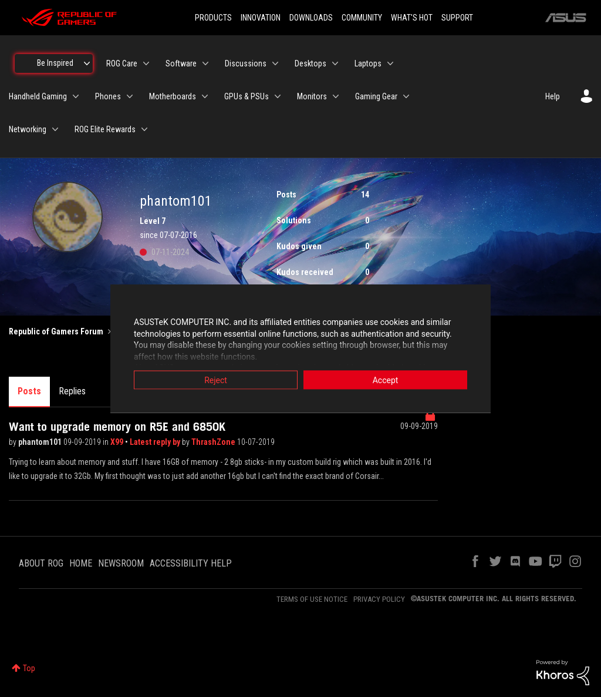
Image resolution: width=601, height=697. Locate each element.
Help (552, 96)
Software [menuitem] (181, 63)
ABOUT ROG (41, 563)
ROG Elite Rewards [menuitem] (105, 129)
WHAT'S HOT (412, 17)
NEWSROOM (121, 563)
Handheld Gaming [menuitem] (38, 96)
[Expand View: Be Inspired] (87, 63)
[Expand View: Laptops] (390, 63)
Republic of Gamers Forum (56, 331)
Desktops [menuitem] (310, 63)
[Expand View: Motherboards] (205, 96)
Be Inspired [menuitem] (55, 63)
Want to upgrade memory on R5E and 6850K (117, 427)
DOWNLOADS (311, 17)
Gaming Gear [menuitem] (376, 96)
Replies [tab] (72, 391)
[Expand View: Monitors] (336, 96)
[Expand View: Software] (205, 63)
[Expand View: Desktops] (335, 63)
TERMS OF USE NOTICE (311, 599)
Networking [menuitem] (27, 129)
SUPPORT (457, 17)
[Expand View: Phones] (130, 96)
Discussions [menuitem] (245, 63)
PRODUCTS (213, 17)
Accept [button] (386, 380)
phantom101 (40, 442)
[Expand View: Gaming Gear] (406, 96)
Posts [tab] (29, 391)
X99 (117, 442)
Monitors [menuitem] (312, 96)
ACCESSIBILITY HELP (191, 563)
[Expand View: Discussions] (275, 63)
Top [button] (29, 668)
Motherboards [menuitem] (172, 96)
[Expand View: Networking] (55, 129)
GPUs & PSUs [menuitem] (246, 96)
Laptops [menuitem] (367, 63)
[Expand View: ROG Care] (146, 63)
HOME (80, 563)
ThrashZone (214, 442)
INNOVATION (261, 17)
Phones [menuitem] (108, 96)
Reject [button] (215, 380)
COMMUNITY (362, 17)
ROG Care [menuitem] (121, 63)
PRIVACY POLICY (379, 599)
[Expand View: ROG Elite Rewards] (144, 129)
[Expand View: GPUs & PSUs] (277, 96)
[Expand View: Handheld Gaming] (76, 96)
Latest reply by (156, 442)
